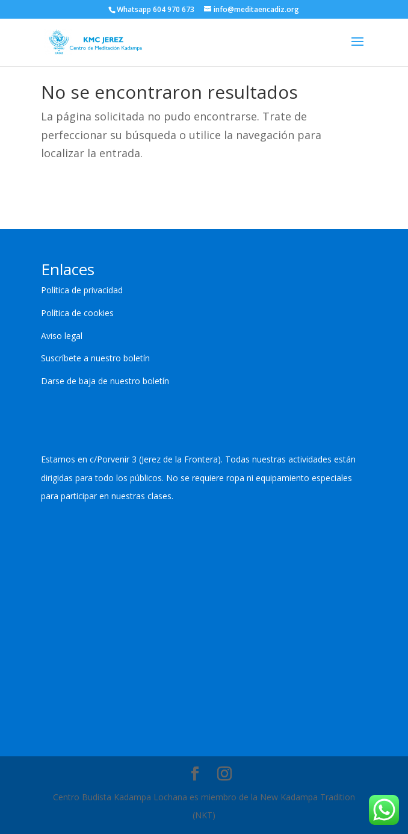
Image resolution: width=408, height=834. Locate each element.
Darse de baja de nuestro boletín (105, 381)
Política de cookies (77, 313)
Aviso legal (61, 335)
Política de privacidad (82, 290)
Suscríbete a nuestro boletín (95, 358)
